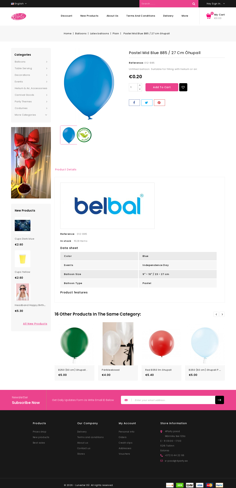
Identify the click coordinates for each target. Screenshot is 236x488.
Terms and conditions (140, 16)
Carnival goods (24, 95)
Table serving (23, 68)
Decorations (22, 75)
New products (89, 16)
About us (112, 16)
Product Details (65, 169)
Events (19, 81)
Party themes (23, 101)
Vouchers (124, 452)
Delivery (168, 16)
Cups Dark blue (24, 238)
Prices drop (39, 430)
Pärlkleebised (111, 368)
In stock (65, 241)
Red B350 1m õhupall (158, 368)
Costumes (21, 108)
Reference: (136, 63)
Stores (81, 452)
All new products (35, 324)
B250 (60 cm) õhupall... (73, 368)
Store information (173, 422)
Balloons (20, 61)
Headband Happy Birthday (32, 305)
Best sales (39, 441)
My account (127, 422)
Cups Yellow (22, 272)
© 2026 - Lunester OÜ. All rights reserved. (88, 483)
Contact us (84, 446)
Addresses (125, 446)
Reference (67, 234)
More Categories (31, 115)
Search (193, 3)
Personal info (127, 430)
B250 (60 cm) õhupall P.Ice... (207, 368)
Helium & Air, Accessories (31, 88)
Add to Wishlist (183, 87)
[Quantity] (133, 87)
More (185, 16)
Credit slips (125, 441)
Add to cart (162, 87)
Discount (66, 16)
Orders (123, 435)
